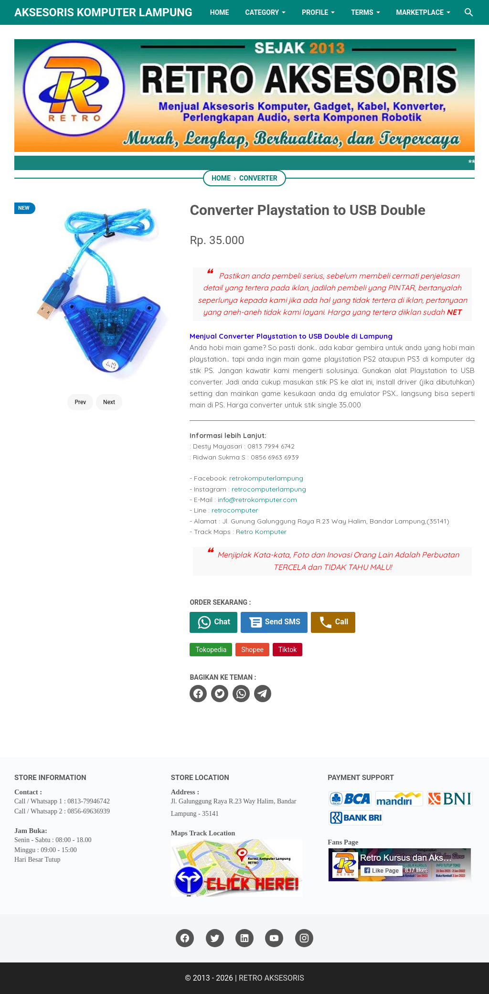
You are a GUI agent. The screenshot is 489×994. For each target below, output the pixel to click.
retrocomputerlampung (269, 489)
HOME (219, 12)
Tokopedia (210, 649)
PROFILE (315, 12)
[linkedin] (244, 938)
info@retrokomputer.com (257, 499)
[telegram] (262, 693)
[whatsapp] (241, 693)
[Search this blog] (469, 12)
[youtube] (274, 938)
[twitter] (219, 693)
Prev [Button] (80, 377)
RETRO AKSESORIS (271, 978)
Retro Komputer (261, 531)
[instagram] (304, 938)
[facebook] (198, 693)
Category (262, 12)
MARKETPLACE (420, 12)
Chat (213, 622)
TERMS (362, 12)
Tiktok (287, 649)
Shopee (252, 649)
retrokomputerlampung (266, 478)
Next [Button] (109, 377)
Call (333, 622)
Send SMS (274, 622)
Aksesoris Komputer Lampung (103, 12)
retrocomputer (235, 510)
